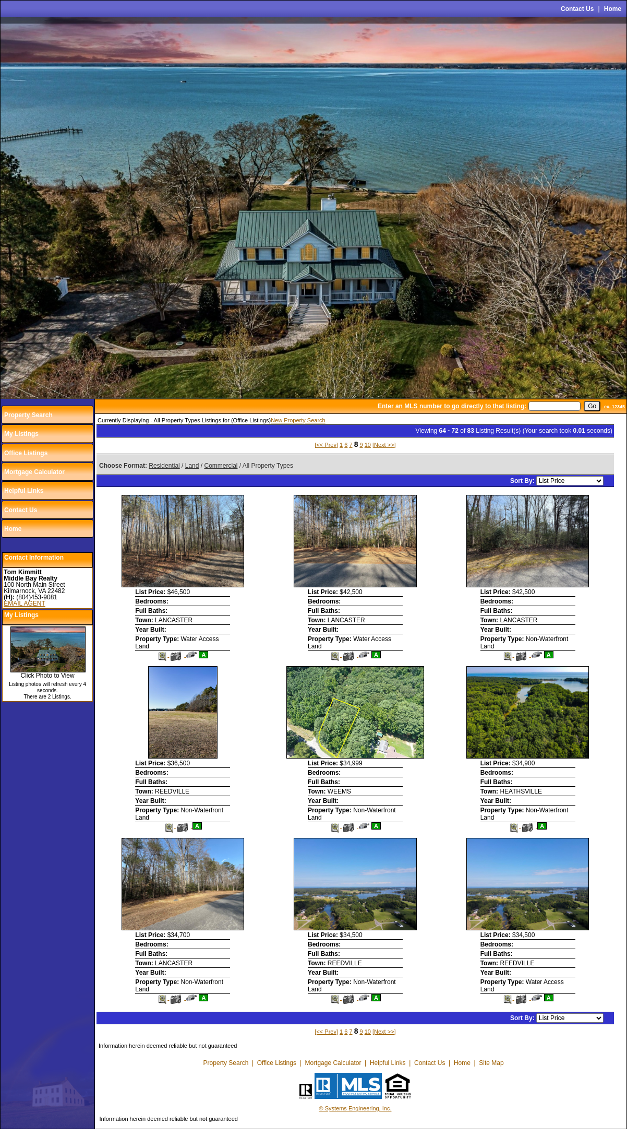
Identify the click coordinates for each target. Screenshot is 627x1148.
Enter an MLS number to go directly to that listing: (452, 406)
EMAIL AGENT (24, 603)
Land (192, 465)
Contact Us (577, 9)
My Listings (21, 433)
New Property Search (298, 420)
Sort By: (523, 480)
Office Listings (25, 453)
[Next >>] (384, 445)
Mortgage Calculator (34, 472)
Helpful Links (23, 490)
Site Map (491, 1063)
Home (612, 9)
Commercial (220, 465)
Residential (164, 465)
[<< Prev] (326, 445)
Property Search (28, 415)
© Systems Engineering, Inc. (355, 1108)
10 (368, 445)
